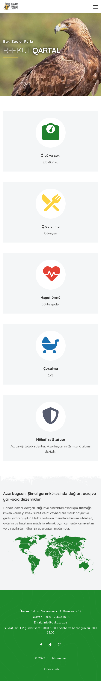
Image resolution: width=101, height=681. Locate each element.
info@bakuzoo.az (55, 622)
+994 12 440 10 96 (57, 617)
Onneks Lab (50, 669)
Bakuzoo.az (58, 658)
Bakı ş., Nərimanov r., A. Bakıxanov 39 (56, 611)
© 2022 (40, 658)
